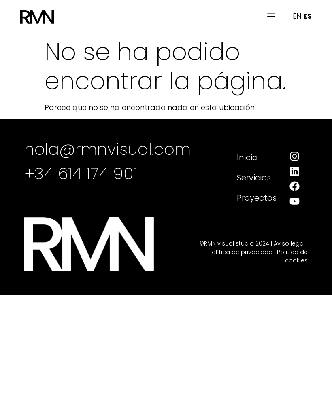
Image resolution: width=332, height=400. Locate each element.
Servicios (247, 177)
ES (307, 16)
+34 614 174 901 (81, 173)
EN (297, 16)
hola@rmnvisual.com (107, 149)
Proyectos (247, 197)
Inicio (247, 157)
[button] (271, 17)
